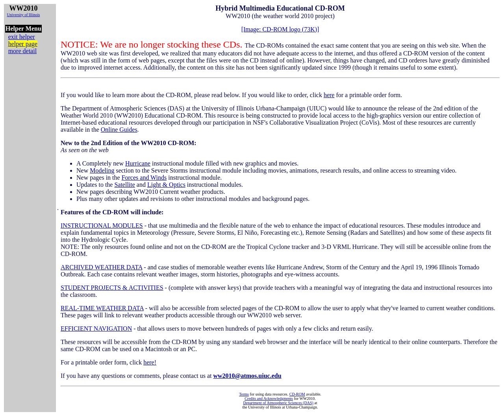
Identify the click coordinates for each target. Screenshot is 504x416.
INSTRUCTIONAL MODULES (102, 225)
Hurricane (137, 163)
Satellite (124, 184)
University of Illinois (23, 15)
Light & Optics (166, 184)
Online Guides (119, 129)
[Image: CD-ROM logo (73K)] (280, 29)
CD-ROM (297, 394)
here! (149, 362)
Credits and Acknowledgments (269, 398)
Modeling (102, 170)
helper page (22, 43)
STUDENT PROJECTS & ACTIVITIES (112, 287)
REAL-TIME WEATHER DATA (102, 308)
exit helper (21, 36)
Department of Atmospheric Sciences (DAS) (278, 403)
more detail (22, 51)
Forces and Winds (144, 177)
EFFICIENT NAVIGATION (96, 328)
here (329, 95)
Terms (244, 394)
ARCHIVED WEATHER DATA (101, 267)
